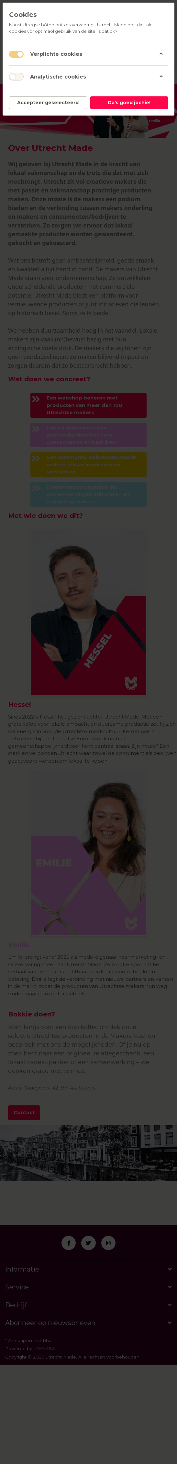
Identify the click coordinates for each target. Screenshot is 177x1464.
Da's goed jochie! (129, 102)
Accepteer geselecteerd (48, 102)
